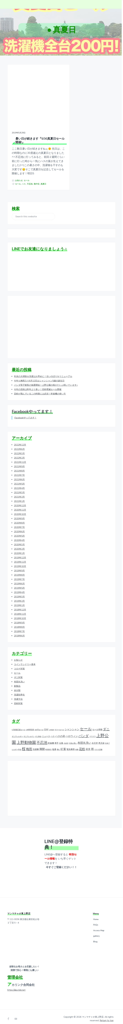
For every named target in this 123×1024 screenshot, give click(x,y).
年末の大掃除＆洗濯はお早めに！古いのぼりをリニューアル (43, 372)
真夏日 (43, 179)
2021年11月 (20, 458)
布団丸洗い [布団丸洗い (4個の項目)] (84, 739)
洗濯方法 (18, 695)
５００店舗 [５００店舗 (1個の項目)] (98, 745)
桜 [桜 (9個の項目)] (23, 744)
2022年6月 (19, 445)
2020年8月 (19, 518)
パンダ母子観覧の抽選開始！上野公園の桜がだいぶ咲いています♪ (46, 381)
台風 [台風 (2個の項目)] (61, 739)
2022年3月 (19, 449)
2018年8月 (19, 623)
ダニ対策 (18, 673)
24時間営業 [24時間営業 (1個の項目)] (30, 726)
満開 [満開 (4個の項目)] (42, 745)
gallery (96, 932)
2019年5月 (19, 584)
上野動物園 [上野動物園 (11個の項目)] (26, 738)
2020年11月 (20, 505)
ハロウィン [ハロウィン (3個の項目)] (72, 732)
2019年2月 (19, 597)
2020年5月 (19, 531)
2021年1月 (19, 497)
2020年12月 (20, 501)
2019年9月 (19, 566)
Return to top (107, 1016)
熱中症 (36, 179)
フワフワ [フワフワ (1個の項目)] (92, 732)
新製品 (17, 682)
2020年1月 (19, 549)
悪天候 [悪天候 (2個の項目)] (101, 739)
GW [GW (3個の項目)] (46, 725)
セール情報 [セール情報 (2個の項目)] (97, 725)
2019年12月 (20, 553)
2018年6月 (19, 631)
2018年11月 (20, 610)
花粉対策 (18, 699)
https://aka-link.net (16, 986)
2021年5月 (19, 479)
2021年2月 (19, 492)
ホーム (57, 39)
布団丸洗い (19, 677)
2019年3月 (19, 592)
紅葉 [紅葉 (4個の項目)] (63, 745)
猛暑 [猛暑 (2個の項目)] (54, 745)
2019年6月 (19, 579)
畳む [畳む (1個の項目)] (58, 745)
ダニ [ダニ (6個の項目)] (106, 725)
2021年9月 (19, 462)
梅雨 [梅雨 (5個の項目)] (29, 745)
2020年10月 (20, 510)
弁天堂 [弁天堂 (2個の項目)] (95, 739)
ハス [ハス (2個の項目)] (53, 732)
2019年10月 (20, 562)
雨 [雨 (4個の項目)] (92, 745)
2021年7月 (19, 471)
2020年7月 (19, 523)
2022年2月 (19, 453)
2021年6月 (19, 475)
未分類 (17, 686)
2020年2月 (19, 544)
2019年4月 (19, 588)
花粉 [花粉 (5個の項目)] (82, 745)
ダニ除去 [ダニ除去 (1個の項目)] (38, 732)
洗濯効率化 (19, 690)
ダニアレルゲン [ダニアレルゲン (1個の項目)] (29, 732)
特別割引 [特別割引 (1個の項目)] (48, 745)
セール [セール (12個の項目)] (86, 725)
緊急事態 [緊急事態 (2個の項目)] (71, 745)
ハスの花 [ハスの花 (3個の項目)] (60, 732)
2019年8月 (19, 570)
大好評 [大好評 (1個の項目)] (66, 739)
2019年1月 (19, 601)
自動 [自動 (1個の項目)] (76, 745)
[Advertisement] (61, 323)
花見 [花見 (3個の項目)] (88, 745)
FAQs (95, 920)
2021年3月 (19, 488)
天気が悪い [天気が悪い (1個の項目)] (73, 739)
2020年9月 (19, 514)
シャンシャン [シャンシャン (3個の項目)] (72, 725)
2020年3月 (19, 540)
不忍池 (30, 179)
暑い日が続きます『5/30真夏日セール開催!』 (34, 131)
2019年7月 (19, 575)
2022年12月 (20, 440)
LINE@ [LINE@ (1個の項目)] (51, 726)
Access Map (98, 926)
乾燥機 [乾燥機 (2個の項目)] (51, 739)
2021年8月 (19, 466)
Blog (95, 937)
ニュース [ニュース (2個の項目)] (46, 732)
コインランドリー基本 (25, 660)
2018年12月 (20, 605)
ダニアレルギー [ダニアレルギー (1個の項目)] (17, 732)
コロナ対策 (19, 664)
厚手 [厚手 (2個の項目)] (57, 739)
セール (26, 176)
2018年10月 (20, 614)
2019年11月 (20, 557)
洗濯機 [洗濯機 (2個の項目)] (36, 745)
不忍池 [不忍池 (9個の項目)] (42, 738)
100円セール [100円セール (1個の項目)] (39, 726)
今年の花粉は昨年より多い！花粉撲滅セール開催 (37, 385)
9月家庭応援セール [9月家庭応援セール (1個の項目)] (18, 726)
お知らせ (19, 176)
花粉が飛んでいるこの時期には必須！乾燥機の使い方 (40, 389)
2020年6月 (19, 527)
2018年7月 (19, 627)
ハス (24, 179)
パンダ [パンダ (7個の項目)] (83, 732)
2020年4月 (19, 536)
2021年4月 (19, 484)
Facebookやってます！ (32, 407)
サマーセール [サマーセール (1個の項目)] (59, 726)
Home (96, 915)
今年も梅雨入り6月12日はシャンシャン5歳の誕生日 (39, 376)
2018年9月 (19, 618)
